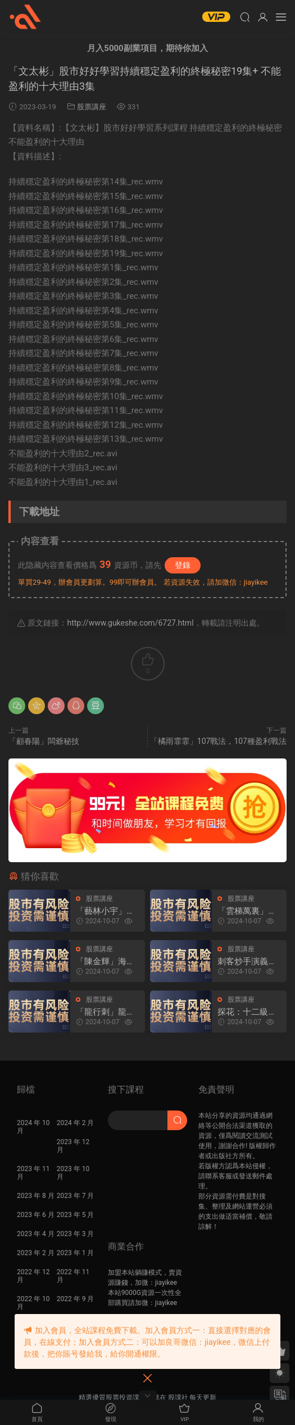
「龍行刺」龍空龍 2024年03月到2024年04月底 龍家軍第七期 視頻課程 (108, 1012)
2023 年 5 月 (75, 1215)
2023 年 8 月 (36, 1196)
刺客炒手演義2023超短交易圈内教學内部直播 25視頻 (248, 961)
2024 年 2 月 (75, 1123)
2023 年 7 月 (75, 1196)
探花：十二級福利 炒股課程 (246, 1012)
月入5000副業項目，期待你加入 (147, 48)
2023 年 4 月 (36, 1234)
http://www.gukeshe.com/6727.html (130, 622)
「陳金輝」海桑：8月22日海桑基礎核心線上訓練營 (105, 961)
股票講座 (91, 107)
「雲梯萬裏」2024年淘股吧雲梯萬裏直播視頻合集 (248, 911)
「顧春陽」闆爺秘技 (43, 741)
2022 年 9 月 (75, 1299)
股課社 (25, 17)
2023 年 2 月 (36, 1253)
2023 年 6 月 (36, 1215)
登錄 (182, 565)
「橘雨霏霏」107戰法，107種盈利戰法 (218, 741)
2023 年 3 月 (75, 1234)
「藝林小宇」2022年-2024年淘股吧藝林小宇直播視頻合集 (105, 911)
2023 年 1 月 (75, 1253)
